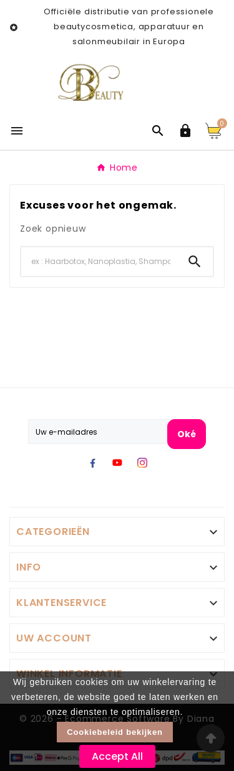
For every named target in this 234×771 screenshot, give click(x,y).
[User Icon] (185, 130)
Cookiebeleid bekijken (114, 732)
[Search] (99, 261)
